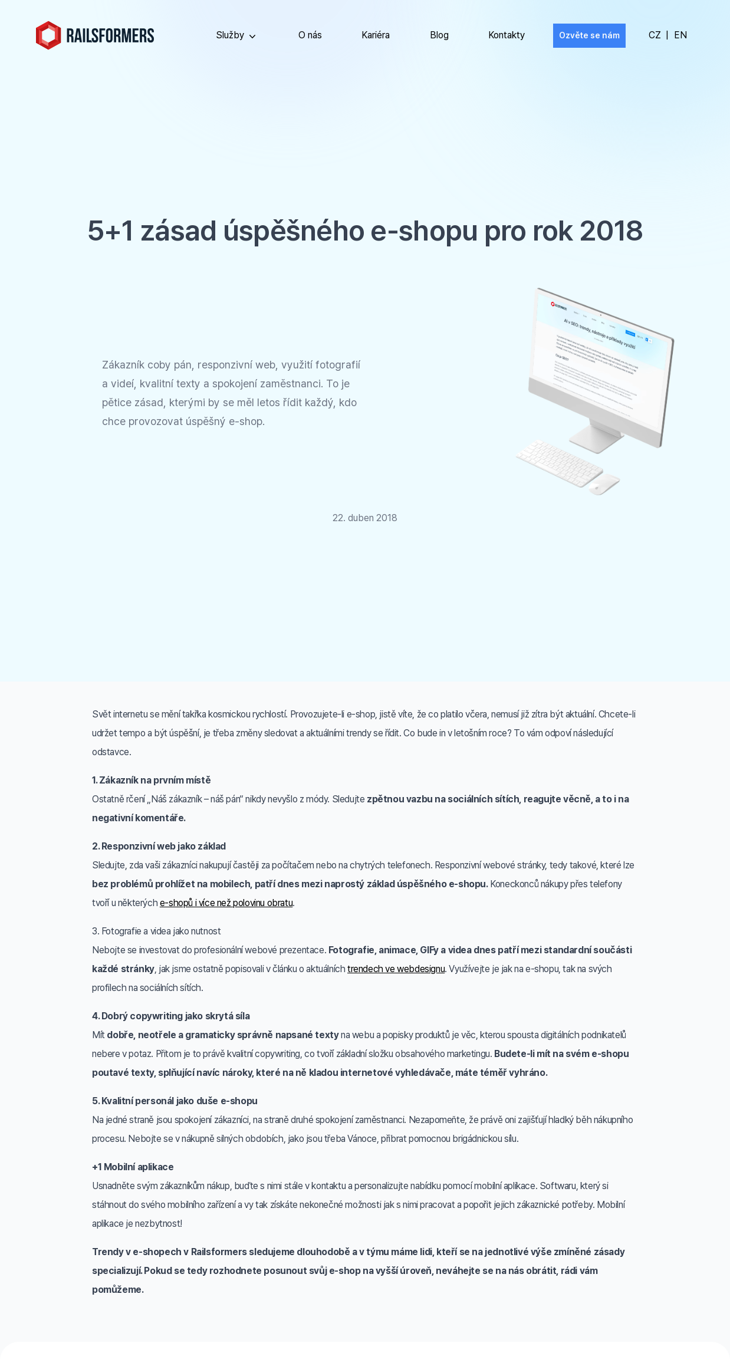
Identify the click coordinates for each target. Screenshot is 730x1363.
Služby (237, 35)
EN (680, 35)
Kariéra (375, 35)
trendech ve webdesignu (396, 968)
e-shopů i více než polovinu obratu (226, 902)
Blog (439, 35)
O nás (310, 35)
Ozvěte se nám (589, 35)
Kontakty (506, 35)
